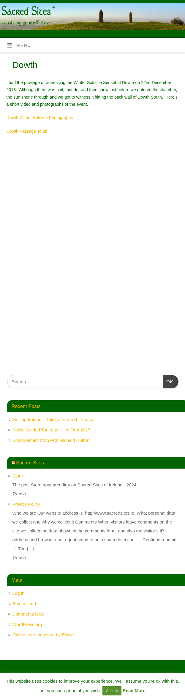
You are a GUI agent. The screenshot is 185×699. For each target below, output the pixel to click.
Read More (134, 690)
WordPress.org (27, 624)
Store (17, 475)
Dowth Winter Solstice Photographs (39, 117)
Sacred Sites (30, 462)
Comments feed (28, 613)
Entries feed (24, 603)
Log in (18, 593)
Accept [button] (112, 691)
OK (168, 381)
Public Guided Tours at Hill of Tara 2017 (51, 429)
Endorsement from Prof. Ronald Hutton (50, 440)
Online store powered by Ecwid (43, 634)
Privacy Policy (26, 504)
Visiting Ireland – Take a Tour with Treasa (53, 419)
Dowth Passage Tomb (26, 131)
